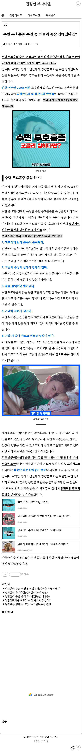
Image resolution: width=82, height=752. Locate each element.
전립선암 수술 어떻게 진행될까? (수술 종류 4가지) (32, 588)
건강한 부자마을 (38, 4)
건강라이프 (16, 15)
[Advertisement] (41, 642)
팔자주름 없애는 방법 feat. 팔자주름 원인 (28, 604)
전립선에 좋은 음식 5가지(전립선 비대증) (27, 596)
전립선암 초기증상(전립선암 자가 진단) (26, 592)
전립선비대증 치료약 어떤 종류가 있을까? (28, 600)
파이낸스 (51, 15)
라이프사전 (34, 15)
